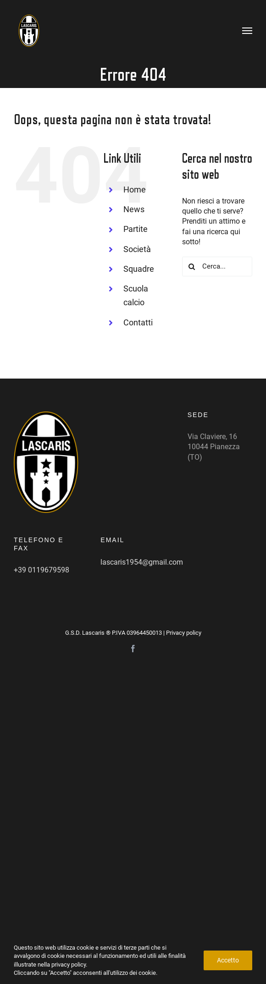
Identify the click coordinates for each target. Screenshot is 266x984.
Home (134, 189)
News (133, 209)
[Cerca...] (217, 266)
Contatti (138, 322)
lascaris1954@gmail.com (141, 562)
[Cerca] (192, 266)
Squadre (138, 269)
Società (137, 249)
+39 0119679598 (41, 570)
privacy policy (68, 964)
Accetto (228, 960)
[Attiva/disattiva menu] (247, 30)
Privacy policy (183, 632)
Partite (135, 229)
